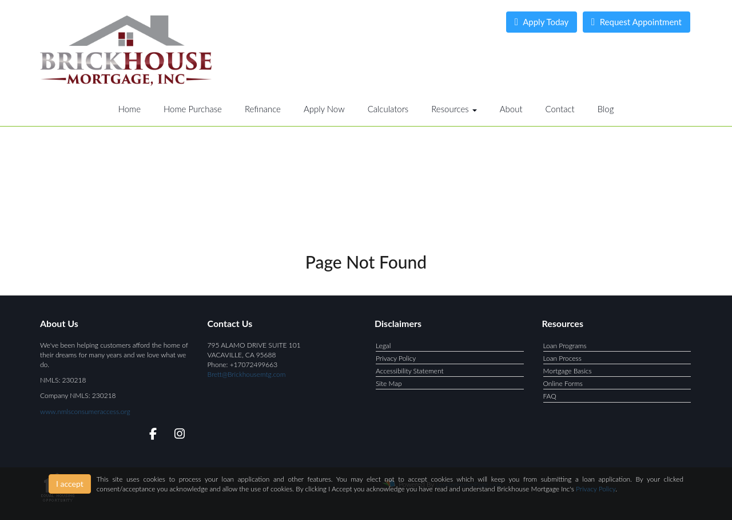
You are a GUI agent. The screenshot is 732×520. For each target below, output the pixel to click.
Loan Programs (565, 345)
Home (129, 109)
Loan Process (562, 358)
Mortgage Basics (567, 371)
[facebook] (149, 435)
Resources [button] (454, 109)
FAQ (549, 396)
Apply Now (324, 109)
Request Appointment (636, 22)
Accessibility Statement (410, 371)
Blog (606, 109)
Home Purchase (193, 109)
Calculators (388, 109)
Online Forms (563, 383)
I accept (69, 484)
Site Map (389, 383)
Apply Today (542, 22)
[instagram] (177, 435)
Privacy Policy (396, 358)
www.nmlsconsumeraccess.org (85, 411)
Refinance (263, 109)
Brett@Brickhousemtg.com (247, 374)
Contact (560, 109)
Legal (383, 345)
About (511, 109)
